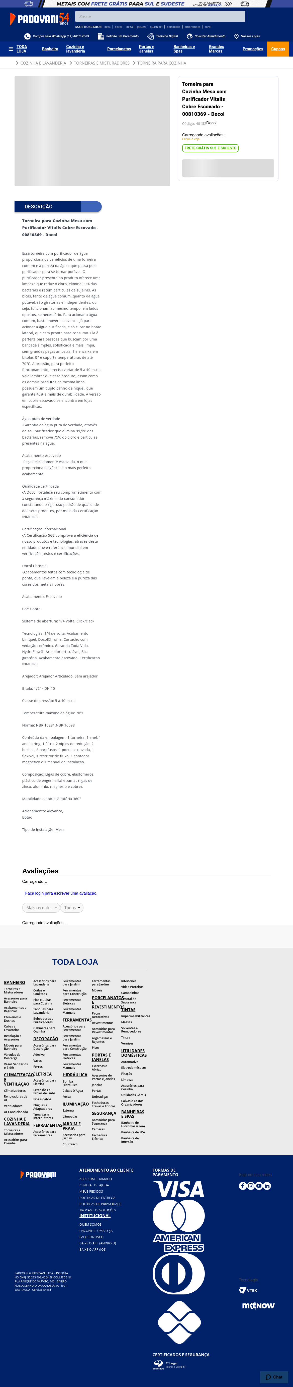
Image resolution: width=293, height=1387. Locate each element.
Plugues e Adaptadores (42, 1107)
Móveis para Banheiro (13, 1047)
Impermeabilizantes (134, 1016)
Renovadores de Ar (15, 1098)
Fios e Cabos (42, 1099)
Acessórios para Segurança (103, 1122)
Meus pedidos (91, 1191)
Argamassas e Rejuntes (102, 1040)
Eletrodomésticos (133, 1068)
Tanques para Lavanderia (43, 1011)
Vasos (37, 1061)
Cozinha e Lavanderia (43, 63)
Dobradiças (100, 1097)
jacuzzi (141, 27)
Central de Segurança (128, 1000)
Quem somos (90, 1224)
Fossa (67, 1097)
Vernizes (127, 1043)
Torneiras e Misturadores (102, 63)
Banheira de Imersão (130, 1140)
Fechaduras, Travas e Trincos (103, 1104)
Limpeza (127, 1080)
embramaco (193, 27)
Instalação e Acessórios (12, 1038)
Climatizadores (15, 1091)
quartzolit (156, 27)
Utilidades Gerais (133, 1095)
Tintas (125, 1037)
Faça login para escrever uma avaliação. (61, 893)
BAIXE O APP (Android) (97, 1243)
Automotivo (129, 1062)
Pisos (96, 1048)
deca (107, 27)
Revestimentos (103, 1023)
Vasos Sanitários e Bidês (16, 1066)
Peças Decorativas (100, 1015)
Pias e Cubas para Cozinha (42, 1001)
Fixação (126, 1074)
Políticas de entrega (97, 1197)
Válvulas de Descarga (12, 1056)
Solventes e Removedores (131, 1030)
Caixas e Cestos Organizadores (132, 1103)
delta (129, 27)
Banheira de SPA (133, 1132)
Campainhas (130, 993)
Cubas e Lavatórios (11, 1028)
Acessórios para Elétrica (44, 1082)
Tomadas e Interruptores (43, 1116)
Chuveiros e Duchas (12, 1019)
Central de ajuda (94, 1185)
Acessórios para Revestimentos (103, 1030)
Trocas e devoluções (97, 1210)
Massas (126, 1022)
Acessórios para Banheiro (15, 1000)
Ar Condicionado (16, 1112)
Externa (68, 1110)
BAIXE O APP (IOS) (93, 1249)
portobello (173, 27)
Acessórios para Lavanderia (44, 983)
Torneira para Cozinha (161, 63)
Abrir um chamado (95, 1179)
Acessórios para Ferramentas (44, 1133)
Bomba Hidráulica (70, 1083)
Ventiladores (13, 1106)
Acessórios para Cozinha (15, 1141)
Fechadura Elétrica (99, 1137)
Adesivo (39, 1055)
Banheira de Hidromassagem (133, 1124)
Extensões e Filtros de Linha (44, 1092)
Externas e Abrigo (99, 1068)
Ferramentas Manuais (72, 1011)
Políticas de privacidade (100, 1204)
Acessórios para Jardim (74, 1137)
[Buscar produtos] (240, 16)
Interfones (128, 981)
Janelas (97, 1085)
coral (208, 27)
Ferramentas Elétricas (72, 1001)
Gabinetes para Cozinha (44, 1030)
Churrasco (70, 1144)
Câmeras (98, 1129)
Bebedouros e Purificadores (43, 1020)
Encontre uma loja (96, 1230)
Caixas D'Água (73, 1091)
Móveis (97, 990)
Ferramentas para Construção (75, 992)
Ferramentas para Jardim (72, 983)
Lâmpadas (70, 1116)
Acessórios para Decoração (44, 1047)
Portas (96, 1091)
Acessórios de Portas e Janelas (103, 1077)
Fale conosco (91, 1237)
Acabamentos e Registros (15, 1009)
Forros (38, 1067)
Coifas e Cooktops (40, 992)
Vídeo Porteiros (132, 987)
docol (118, 27)
